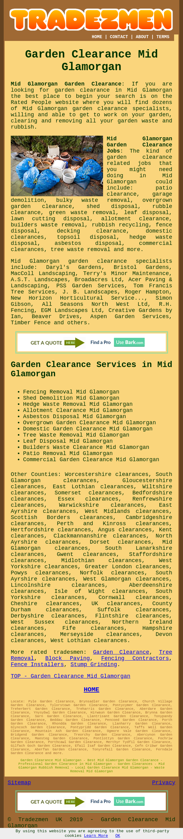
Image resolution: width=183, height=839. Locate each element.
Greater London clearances (127, 567)
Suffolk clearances (133, 610)
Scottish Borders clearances (62, 517)
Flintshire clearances (132, 616)
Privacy (164, 783)
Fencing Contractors (135, 658)
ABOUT (142, 36)
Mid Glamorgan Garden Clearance (66, 84)
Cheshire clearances (45, 604)
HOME (97, 36)
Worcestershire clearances (107, 474)
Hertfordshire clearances (51, 530)
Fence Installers (37, 664)
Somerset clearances (88, 493)
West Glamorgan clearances (126, 579)
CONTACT (119, 36)
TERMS (163, 36)
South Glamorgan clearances (91, 477)
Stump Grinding (93, 664)
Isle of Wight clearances (99, 591)
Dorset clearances (120, 542)
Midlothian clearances (101, 560)
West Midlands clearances (127, 511)
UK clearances (116, 604)
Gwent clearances (86, 554)
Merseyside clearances (100, 634)
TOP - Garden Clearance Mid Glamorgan (70, 676)
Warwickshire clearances (101, 505)
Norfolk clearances (112, 573)
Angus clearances (125, 530)
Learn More (96, 835)
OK (117, 835)
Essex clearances (88, 499)
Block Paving (67, 658)
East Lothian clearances (93, 487)
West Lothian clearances (89, 640)
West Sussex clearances (54, 622)
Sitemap (19, 783)
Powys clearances (40, 573)
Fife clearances (93, 628)
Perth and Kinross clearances (113, 524)
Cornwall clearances (133, 597)
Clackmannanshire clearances (100, 536)
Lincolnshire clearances (58, 585)
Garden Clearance (121, 652)
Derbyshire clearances (48, 616)
